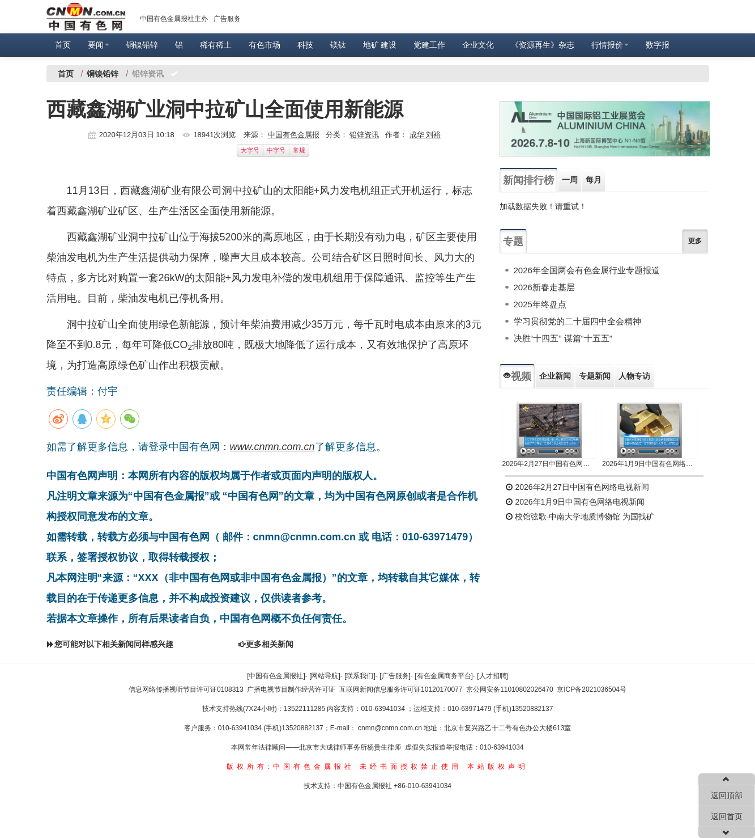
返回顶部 (727, 795)
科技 (305, 44)
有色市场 (264, 44)
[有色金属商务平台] (444, 676)
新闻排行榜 (528, 180)
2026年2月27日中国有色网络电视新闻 (549, 464)
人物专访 (634, 375)
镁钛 (338, 44)
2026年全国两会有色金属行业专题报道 (587, 270)
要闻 (98, 44)
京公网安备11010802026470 (509, 689)
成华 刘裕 (425, 134)
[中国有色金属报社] (276, 676)
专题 (513, 241)
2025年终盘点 (540, 304)
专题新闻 (595, 375)
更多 (695, 241)
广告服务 (227, 19)
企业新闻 (555, 375)
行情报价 (610, 44)
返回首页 (727, 816)
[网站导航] (324, 676)
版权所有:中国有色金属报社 (290, 767)
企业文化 (478, 44)
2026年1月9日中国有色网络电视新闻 (649, 464)
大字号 (250, 150)
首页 (63, 44)
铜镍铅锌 (142, 44)
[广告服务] (395, 676)
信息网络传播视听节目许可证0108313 (186, 689)
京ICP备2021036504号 (591, 689)
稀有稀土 (216, 44)
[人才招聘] (492, 676)
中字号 (276, 150)
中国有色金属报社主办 (174, 19)
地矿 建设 (380, 44)
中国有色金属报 (293, 134)
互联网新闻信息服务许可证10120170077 (400, 689)
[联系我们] (360, 676)
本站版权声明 (497, 767)
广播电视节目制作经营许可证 (291, 689)
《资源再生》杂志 (542, 44)
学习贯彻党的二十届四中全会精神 (577, 321)
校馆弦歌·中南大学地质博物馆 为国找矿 (580, 516)
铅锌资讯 (364, 134)
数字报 (657, 44)
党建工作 (429, 44)
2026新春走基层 (544, 287)
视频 (517, 376)
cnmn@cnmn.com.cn (391, 728)
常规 (299, 150)
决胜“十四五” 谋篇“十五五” (563, 338)
